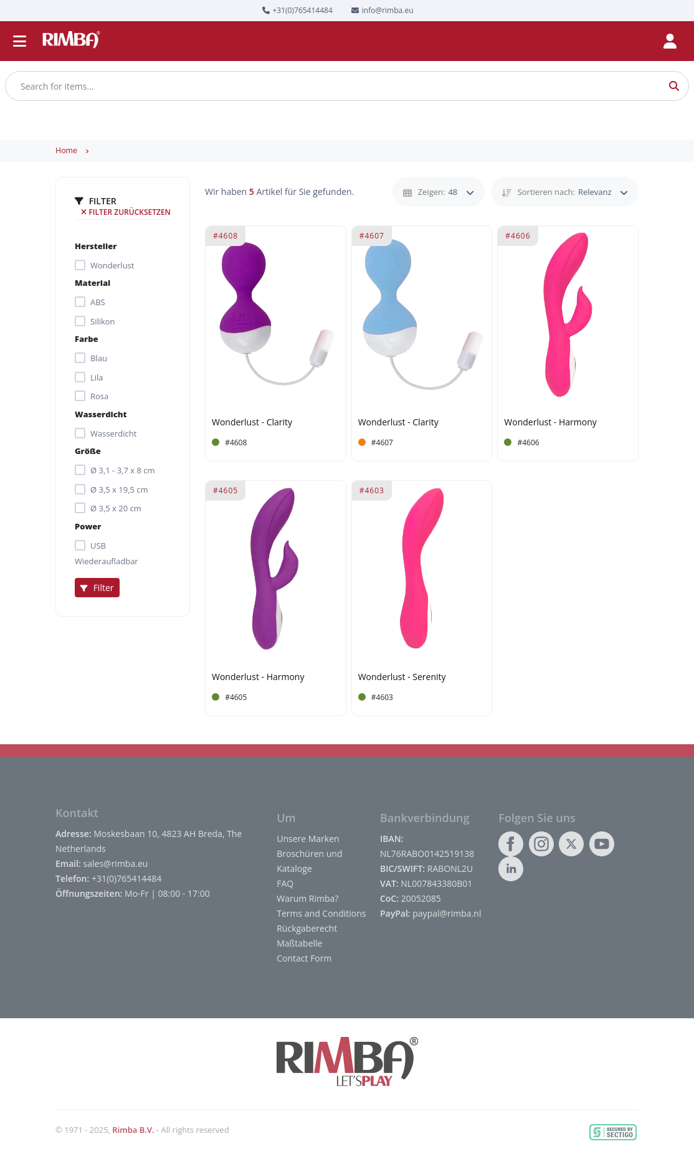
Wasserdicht (100, 414)
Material (92, 282)
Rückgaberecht (307, 928)
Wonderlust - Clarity (252, 422)
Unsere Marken (308, 838)
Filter (97, 588)
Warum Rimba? (307, 898)
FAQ (285, 883)
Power (88, 526)
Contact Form (304, 958)
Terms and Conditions (321, 913)
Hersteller (95, 246)
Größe (88, 451)
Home (66, 150)
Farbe (86, 338)
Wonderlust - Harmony (550, 422)
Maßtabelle (299, 943)
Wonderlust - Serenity (402, 677)
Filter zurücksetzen (126, 212)
